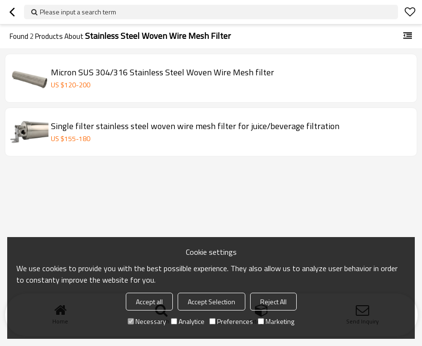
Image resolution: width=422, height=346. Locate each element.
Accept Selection (211, 302)
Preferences (231, 321)
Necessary (147, 321)
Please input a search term (78, 12)
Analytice (188, 321)
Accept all (149, 302)
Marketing (276, 321)
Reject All (273, 302)
